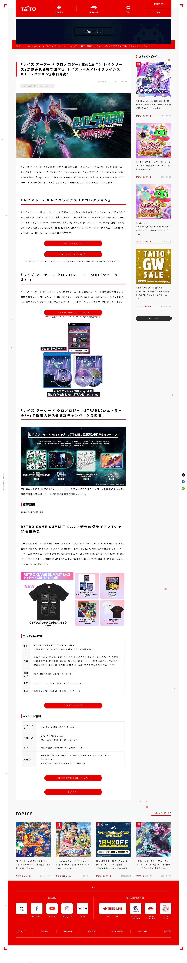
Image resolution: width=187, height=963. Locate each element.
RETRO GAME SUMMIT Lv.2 (73, 778)
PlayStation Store (73, 254)
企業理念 (45, 931)
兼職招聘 (91, 931)
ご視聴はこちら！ (73, 705)
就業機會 (68, 931)
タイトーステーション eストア (73, 312)
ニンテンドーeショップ (73, 243)
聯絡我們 (167, 931)
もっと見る (154, 318)
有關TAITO (158, 4)
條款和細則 (143, 931)
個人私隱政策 (117, 931)
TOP (18, 46)
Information (33, 46)
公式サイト (73, 792)
